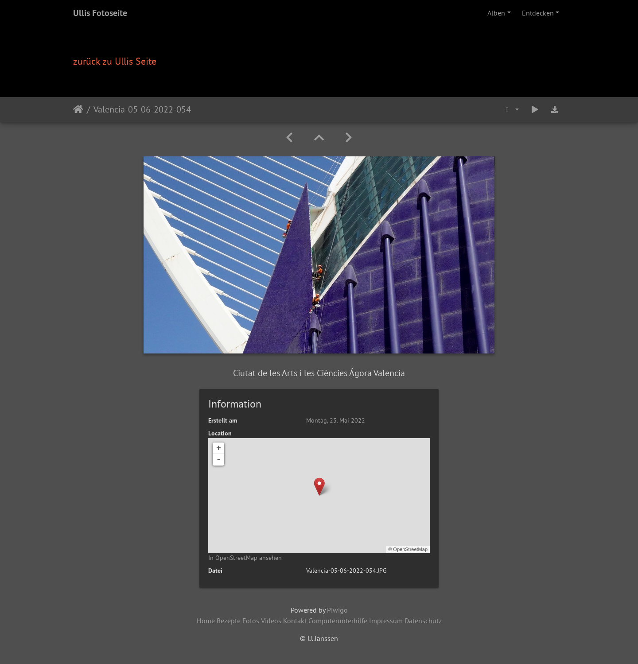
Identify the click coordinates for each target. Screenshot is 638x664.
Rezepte (229, 620)
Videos (271, 620)
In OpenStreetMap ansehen (245, 558)
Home (206, 620)
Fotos (250, 620)
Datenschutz (423, 620)
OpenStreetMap (410, 549)
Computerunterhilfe (337, 620)
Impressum (386, 620)
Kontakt (295, 620)
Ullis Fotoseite (100, 13)
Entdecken (538, 12)
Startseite (78, 109)
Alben (496, 12)
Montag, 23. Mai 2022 (335, 420)
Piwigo (337, 610)
